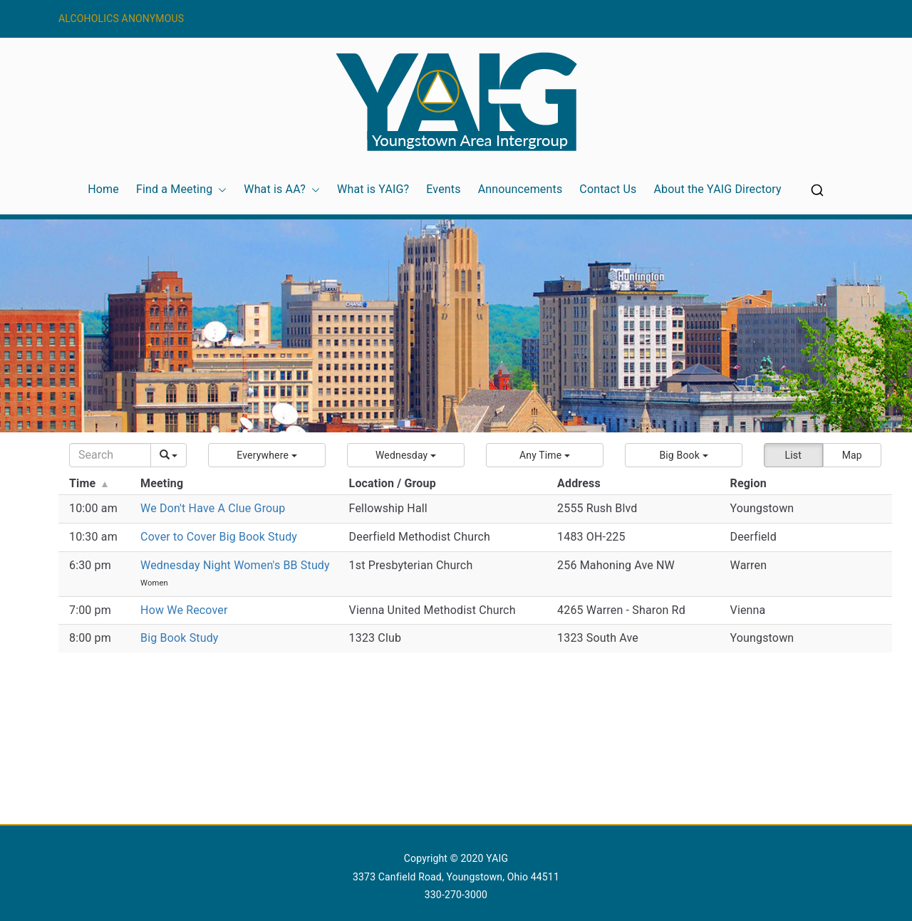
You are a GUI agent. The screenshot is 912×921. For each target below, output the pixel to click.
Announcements (520, 189)
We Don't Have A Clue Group (212, 508)
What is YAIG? (373, 189)
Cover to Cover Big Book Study (218, 536)
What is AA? (282, 189)
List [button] (793, 455)
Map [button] (852, 455)
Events (443, 189)
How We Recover (183, 610)
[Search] (110, 455)
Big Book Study (179, 638)
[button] (219, 189)
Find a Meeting (181, 189)
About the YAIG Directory (717, 189)
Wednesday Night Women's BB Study (235, 565)
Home (103, 189)
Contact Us (607, 189)
